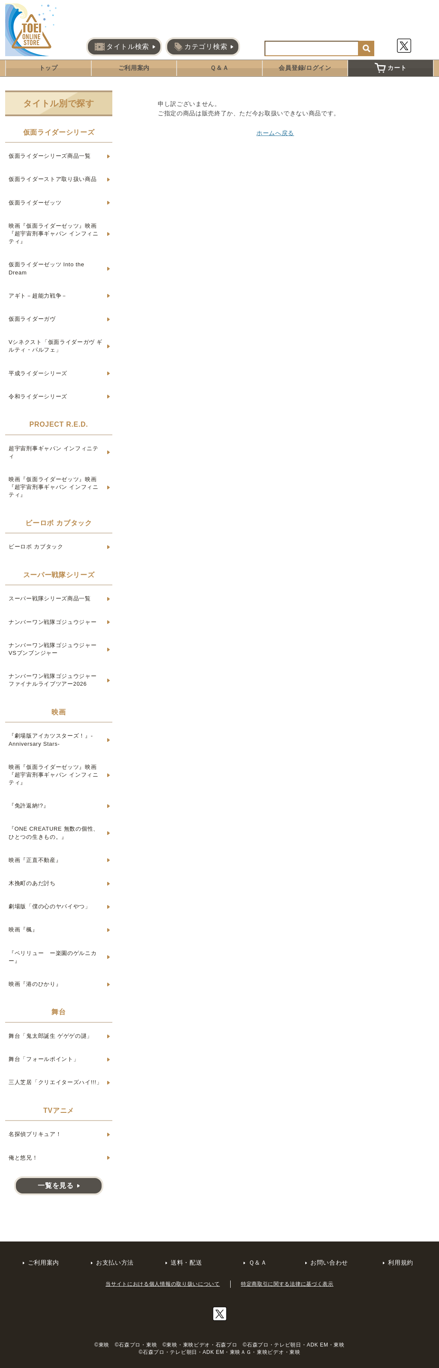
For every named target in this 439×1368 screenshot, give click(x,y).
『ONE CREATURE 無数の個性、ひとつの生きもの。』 (54, 833)
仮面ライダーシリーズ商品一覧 (50, 156)
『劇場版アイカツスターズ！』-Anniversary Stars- (51, 739)
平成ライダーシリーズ (38, 373)
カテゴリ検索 (200, 46)
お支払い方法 (115, 1262)
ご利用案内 (134, 67)
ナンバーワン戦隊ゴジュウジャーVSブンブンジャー (53, 649)
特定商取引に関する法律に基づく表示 (287, 1284)
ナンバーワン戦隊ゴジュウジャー (53, 622)
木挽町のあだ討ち (32, 883)
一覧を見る (56, 1185)
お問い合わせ (329, 1262)
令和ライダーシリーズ (38, 396)
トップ (48, 67)
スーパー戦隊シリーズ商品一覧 (50, 598)
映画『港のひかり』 (35, 984)
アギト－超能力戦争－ (38, 295)
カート (390, 68)
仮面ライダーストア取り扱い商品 (53, 179)
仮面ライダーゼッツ (35, 202)
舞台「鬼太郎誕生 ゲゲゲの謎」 (51, 1036)
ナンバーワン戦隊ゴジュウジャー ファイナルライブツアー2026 (53, 680)
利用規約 (400, 1262)
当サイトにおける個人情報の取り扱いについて (162, 1284)
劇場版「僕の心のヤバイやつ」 (50, 906)
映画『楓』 (23, 929)
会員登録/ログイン (305, 67)
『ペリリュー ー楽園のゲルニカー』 (53, 957)
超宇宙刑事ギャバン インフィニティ (54, 452)
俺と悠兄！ (23, 1157)
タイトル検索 (122, 47)
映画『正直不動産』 (35, 860)
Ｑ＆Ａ (219, 67)
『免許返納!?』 (29, 805)
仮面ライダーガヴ (32, 319)
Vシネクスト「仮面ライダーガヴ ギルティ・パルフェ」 (55, 346)
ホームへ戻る (275, 133)
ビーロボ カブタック (36, 546)
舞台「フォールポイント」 (44, 1059)
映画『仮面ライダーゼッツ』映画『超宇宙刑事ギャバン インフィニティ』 (54, 233)
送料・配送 (186, 1262)
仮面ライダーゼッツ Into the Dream (46, 268)
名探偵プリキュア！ (35, 1134)
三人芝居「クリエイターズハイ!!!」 (55, 1082)
